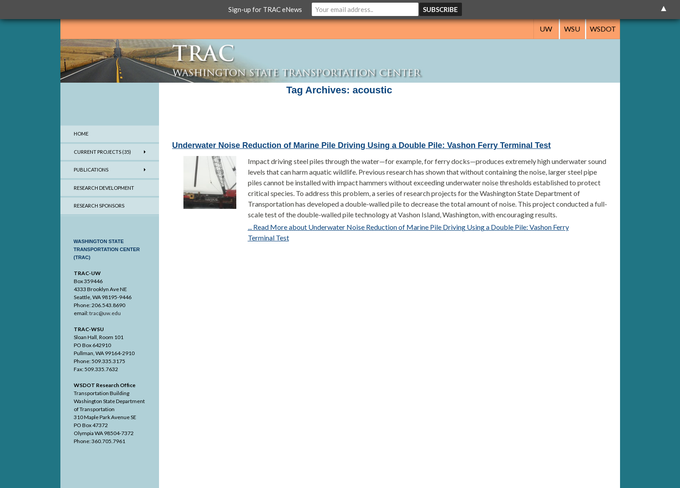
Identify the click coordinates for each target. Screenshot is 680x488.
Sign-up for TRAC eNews (265, 9)
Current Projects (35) (102, 152)
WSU (572, 28)
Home (81, 133)
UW (546, 28)
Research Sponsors (99, 205)
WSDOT (603, 28)
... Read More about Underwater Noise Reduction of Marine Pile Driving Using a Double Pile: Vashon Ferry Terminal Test (408, 232)
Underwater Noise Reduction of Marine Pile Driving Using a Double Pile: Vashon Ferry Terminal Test (361, 145)
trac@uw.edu (105, 313)
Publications (91, 169)
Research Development (104, 188)
